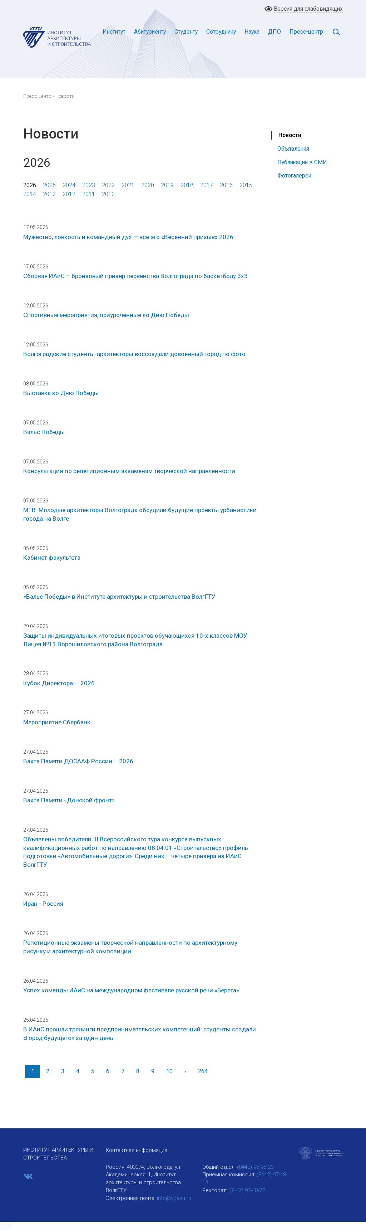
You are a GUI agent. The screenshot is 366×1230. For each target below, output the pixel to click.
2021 (128, 185)
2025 (49, 185)
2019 (167, 185)
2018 (186, 185)
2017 (206, 185)
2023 (88, 185)
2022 (108, 185)
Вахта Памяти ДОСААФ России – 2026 (78, 761)
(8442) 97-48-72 (246, 1190)
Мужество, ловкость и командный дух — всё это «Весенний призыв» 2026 (128, 236)
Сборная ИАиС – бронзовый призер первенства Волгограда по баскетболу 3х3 (135, 275)
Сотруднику (221, 31)
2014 (29, 194)
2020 (147, 185)
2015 (245, 185)
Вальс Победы (44, 432)
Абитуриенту (150, 31)
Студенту (186, 31)
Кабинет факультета (51, 557)
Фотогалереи (294, 175)
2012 (69, 194)
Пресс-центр (306, 31)
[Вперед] (185, 1071)
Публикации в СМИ (302, 162)
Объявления (293, 148)
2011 (88, 194)
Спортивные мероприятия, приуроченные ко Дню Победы (106, 315)
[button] (6, 1226)
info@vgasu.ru (174, 1198)
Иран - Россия (43, 903)
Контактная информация (136, 1150)
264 (203, 1071)
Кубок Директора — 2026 (59, 683)
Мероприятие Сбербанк (56, 722)
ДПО (274, 31)
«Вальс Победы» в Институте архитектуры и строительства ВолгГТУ (119, 596)
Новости (289, 135)
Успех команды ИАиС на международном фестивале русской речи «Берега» (131, 990)
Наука (251, 31)
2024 (69, 185)
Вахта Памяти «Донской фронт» (69, 800)
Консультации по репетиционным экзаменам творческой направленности (129, 471)
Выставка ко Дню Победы (61, 393)
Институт (114, 31)
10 (169, 1071)
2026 (29, 185)
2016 (226, 185)
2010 (108, 194)
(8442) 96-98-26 (255, 1167)
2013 (49, 194)
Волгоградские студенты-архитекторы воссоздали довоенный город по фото (134, 354)
